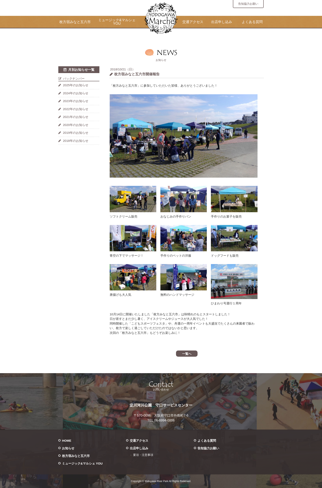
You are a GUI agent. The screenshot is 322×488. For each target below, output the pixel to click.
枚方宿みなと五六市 (75, 22)
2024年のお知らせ (75, 93)
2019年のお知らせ (75, 132)
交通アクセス (192, 22)
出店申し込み (221, 22)
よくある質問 (252, 22)
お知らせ (68, 448)
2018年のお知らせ (75, 140)
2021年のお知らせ (75, 117)
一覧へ (186, 353)
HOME (66, 440)
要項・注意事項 (143, 455)
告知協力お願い (248, 3)
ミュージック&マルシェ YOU (116, 21)
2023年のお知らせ (75, 101)
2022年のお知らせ (75, 109)
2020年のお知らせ (75, 125)
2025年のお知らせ (75, 85)
